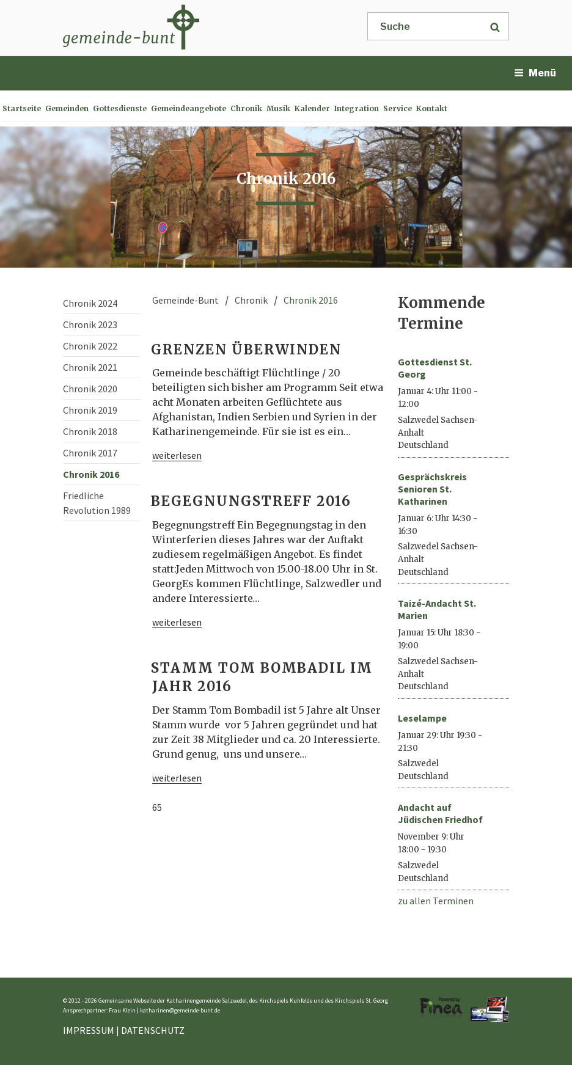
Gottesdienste (120, 108)
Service (397, 108)
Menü (535, 73)
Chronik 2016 (91, 474)
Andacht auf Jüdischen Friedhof (440, 813)
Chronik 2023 (90, 324)
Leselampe (422, 718)
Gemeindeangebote (188, 108)
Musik (278, 108)
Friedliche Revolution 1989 (97, 502)
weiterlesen (177, 455)
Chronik (246, 108)
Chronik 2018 (90, 431)
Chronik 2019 (90, 410)
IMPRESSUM (88, 1030)
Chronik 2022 (90, 346)
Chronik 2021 (90, 367)
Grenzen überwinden (246, 349)
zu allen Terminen (436, 901)
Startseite (21, 108)
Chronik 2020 (90, 388)
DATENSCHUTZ (153, 1030)
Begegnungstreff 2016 (251, 501)
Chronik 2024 (90, 303)
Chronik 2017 (90, 453)
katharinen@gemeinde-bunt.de (180, 1010)
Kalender (312, 108)
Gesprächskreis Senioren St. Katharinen (432, 488)
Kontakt (431, 108)
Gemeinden (67, 108)
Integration (356, 108)
